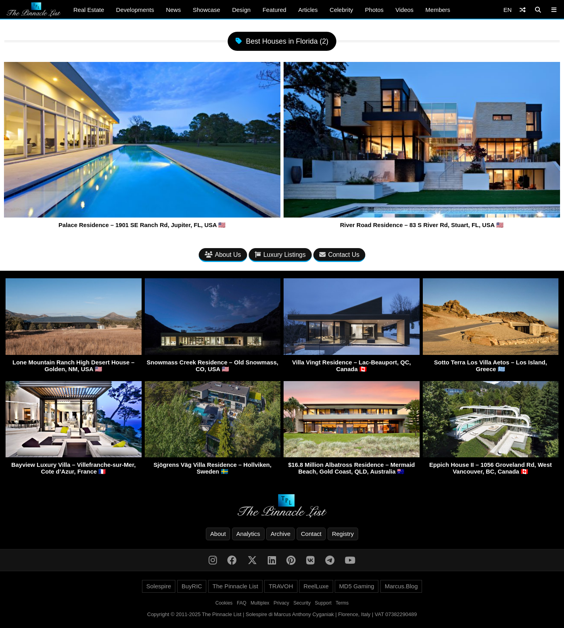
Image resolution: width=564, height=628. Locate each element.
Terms (342, 603)
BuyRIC (192, 586)
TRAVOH (281, 586)
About (218, 533)
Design (241, 9)
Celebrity (341, 9)
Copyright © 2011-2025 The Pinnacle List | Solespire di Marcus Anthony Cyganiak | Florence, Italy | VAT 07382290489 (282, 614)
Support (323, 603)
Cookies (223, 603)
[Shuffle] (522, 9)
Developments (135, 9)
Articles (308, 9)
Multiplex (260, 603)
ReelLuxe (315, 586)
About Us (223, 254)
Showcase (206, 9)
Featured (274, 9)
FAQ (241, 603)
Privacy (281, 603)
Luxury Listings (280, 254)
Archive (280, 533)
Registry (343, 533)
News (173, 9)
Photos (374, 9)
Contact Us (339, 254)
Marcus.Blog (401, 586)
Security (302, 603)
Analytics (248, 533)
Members (438, 9)
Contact (311, 533)
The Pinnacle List (235, 586)
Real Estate (88, 9)
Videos (404, 9)
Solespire (158, 586)
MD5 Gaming (356, 586)
